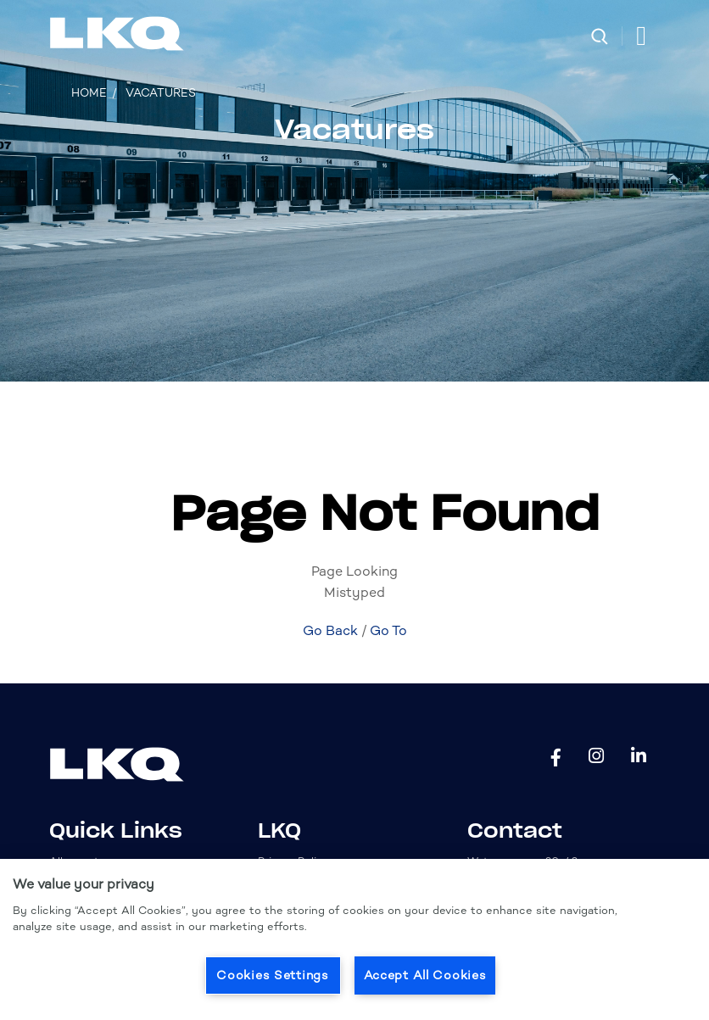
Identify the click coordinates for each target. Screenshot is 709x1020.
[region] (354, 939)
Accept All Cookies (425, 975)
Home (89, 93)
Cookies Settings (272, 975)
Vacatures (161, 93)
